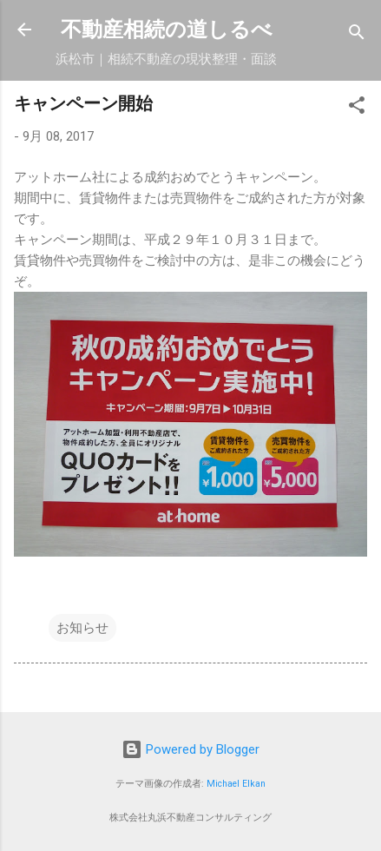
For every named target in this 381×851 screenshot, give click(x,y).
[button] (356, 108)
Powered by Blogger (190, 749)
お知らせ (82, 628)
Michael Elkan (236, 783)
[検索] (356, 35)
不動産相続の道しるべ (167, 29)
